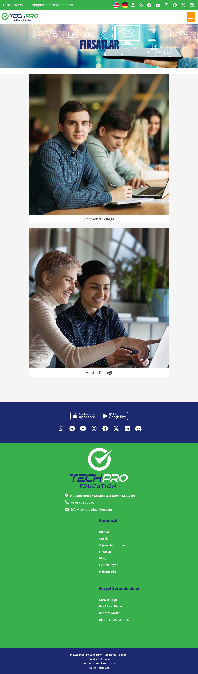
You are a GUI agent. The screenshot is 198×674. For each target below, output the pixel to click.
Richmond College (98, 218)
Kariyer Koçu (108, 600)
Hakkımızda (107, 571)
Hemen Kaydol (109, 565)
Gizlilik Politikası (99, 659)
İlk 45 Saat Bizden (111, 606)
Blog (102, 558)
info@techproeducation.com (52, 5)
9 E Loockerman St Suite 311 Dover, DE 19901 (102, 495)
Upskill (103, 538)
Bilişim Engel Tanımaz (114, 619)
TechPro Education (90, 654)
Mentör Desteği (98, 372)
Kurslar (104, 532)
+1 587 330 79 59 (13, 5)
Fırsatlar (105, 552)
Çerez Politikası (99, 668)
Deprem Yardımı (110, 613)
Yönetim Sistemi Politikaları (99, 663)
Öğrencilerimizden (112, 545)
